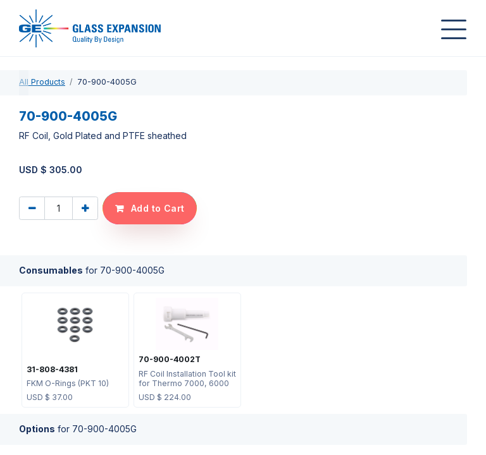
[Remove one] (32, 208)
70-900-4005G (68, 116)
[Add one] (85, 208)
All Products (42, 82)
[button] (150, 208)
